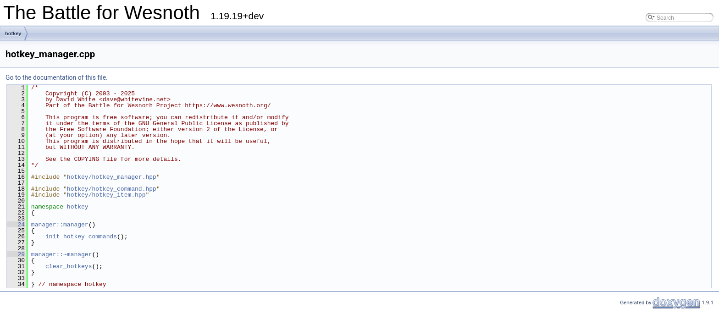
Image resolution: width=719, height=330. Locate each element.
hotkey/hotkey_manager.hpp (111, 177)
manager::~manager (61, 254)
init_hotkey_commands (81, 236)
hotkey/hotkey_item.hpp (106, 195)
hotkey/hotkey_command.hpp (111, 189)
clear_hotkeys (68, 266)
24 (16, 224)
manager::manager (59, 224)
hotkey (13, 33)
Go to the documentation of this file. (57, 77)
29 (16, 254)
